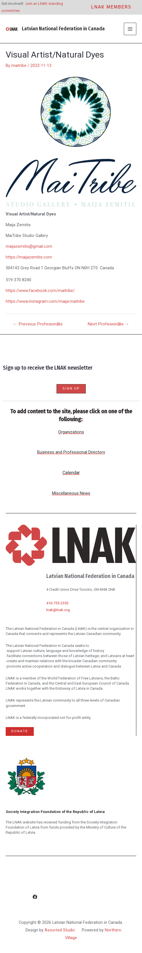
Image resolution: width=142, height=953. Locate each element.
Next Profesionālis (108, 324)
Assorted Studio (60, 930)
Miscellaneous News (71, 493)
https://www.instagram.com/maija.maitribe (45, 301)
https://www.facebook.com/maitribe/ (40, 290)
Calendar (71, 472)
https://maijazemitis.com (29, 257)
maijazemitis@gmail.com (29, 246)
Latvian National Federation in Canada (63, 29)
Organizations (71, 432)
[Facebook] (71, 897)
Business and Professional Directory (71, 452)
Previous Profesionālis (37, 324)
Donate (19, 731)
